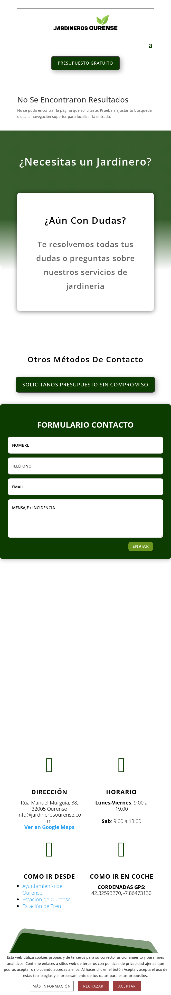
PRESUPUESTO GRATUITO (85, 63)
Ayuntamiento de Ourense (42, 889)
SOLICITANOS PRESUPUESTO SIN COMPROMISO (85, 384)
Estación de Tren (41, 906)
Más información (52, 986)
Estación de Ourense (46, 899)
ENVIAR (140, 546)
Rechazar (93, 986)
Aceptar (127, 986)
